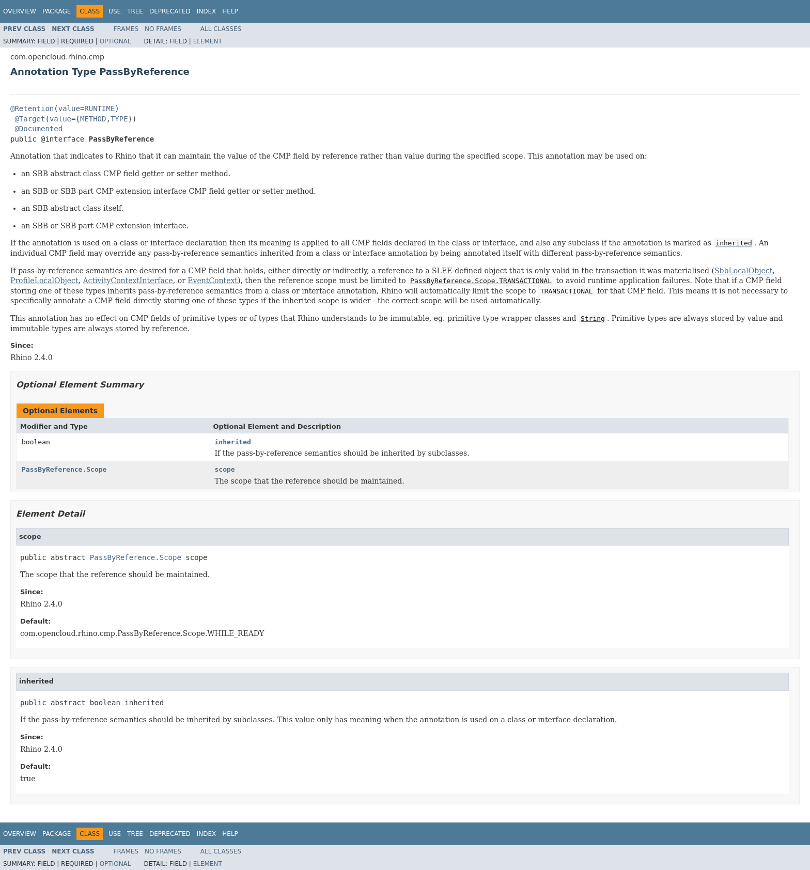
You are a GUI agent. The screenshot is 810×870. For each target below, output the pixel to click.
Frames (126, 29)
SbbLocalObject (743, 271)
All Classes (220, 29)
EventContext (213, 280)
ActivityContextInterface (128, 280)
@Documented (38, 129)
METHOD (93, 119)
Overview (19, 11)
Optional (115, 41)
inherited (233, 442)
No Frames (163, 29)
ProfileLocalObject (44, 280)
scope (225, 469)
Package (56, 11)
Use (114, 11)
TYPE (119, 119)
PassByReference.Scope (64, 469)
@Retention (32, 108)
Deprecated (170, 11)
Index (206, 11)
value (69, 108)
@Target (29, 119)
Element (207, 41)
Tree (135, 11)
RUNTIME (99, 108)
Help (230, 11)
